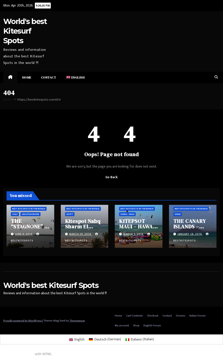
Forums (180, 315)
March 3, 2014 (133, 234)
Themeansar (77, 320)
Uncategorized (30, 214)
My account (122, 325)
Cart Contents (134, 315)
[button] (216, 77)
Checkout (152, 315)
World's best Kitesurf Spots (25, 31)
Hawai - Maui (127, 214)
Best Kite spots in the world (28, 208)
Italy (15, 214)
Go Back (111, 177)
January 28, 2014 (190, 234)
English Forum (152, 325)
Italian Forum (197, 315)
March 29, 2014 (80, 234)
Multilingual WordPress (17, 354)
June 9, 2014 (24, 234)
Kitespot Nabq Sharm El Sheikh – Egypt (84, 226)
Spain (178, 214)
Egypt (69, 214)
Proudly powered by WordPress (22, 320)
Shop (136, 325)
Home (26, 77)
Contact (48, 77)
